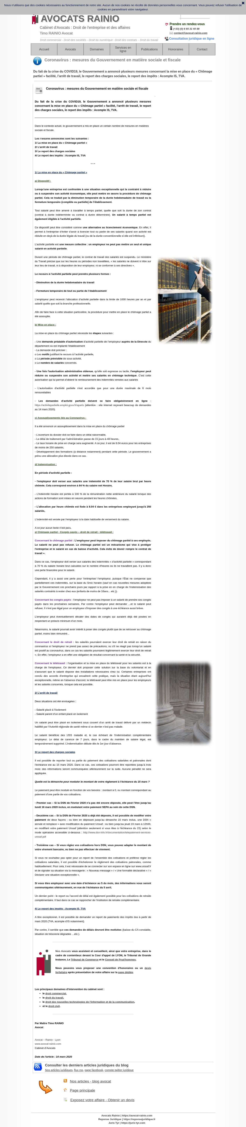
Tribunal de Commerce (85, 959)
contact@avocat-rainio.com (190, 33)
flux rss (78, 1070)
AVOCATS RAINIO (80, 18)
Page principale (82, 1090)
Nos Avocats (63, 951)
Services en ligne (123, 49)
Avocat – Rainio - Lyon (47, 1039)
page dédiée (125, 972)
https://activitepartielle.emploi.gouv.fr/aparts (59, 405)
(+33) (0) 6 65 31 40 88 (186, 28)
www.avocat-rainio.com (48, 1043)
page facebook (94, 1070)
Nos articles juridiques (58, 1070)
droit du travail (54, 997)
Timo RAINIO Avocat (56, 33)
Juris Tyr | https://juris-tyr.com (127, 1122)
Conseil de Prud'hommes (120, 959)
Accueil (44, 49)
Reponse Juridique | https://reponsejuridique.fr (126, 1119)
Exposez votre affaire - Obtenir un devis (102, 1100)
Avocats (70, 49)
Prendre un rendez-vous (187, 24)
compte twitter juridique (119, 1070)
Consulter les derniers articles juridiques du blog (86, 1065)
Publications (149, 49)
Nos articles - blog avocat (90, 1081)
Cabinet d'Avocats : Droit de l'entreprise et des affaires (85, 27)
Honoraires (175, 49)
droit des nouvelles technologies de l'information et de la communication (89, 1001)
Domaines (97, 49)
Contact (202, 49)
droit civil (54, 1006)
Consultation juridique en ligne (191, 38)
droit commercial (55, 993)
